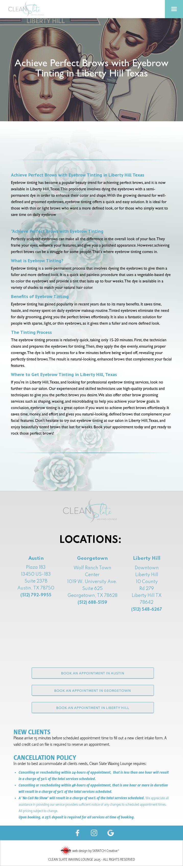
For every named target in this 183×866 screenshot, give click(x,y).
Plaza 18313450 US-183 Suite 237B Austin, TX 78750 (35, 581)
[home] (33, 9)
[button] (174, 9)
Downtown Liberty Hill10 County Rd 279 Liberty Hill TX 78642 (146, 589)
